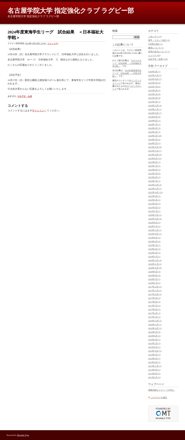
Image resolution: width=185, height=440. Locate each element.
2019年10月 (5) (155, 234)
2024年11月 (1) (154, 109)
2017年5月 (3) (154, 305)
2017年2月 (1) (154, 313)
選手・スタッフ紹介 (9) (159, 40)
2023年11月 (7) (154, 151)
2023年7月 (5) (154, 166)
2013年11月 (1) (154, 366)
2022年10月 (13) (155, 192)
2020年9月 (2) (154, 222)
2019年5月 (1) (154, 245)
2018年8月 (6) (154, 275)
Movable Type (23, 435)
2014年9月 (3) (154, 355)
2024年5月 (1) (154, 132)
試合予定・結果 (25, 96)
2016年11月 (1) (154, 324)
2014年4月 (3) (154, 362)
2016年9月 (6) (154, 332)
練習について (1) (156, 48)
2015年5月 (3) (154, 343)
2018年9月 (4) (154, 271)
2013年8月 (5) (154, 373)
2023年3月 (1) (154, 181)
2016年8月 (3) (154, 336)
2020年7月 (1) (154, 226)
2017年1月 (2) (154, 317)
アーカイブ (160, 66)
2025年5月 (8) (154, 94)
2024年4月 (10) (155, 136)
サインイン (38, 110)
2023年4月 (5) (154, 177)
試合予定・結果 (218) (158, 59)
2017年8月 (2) (154, 302)
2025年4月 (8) (154, 98)
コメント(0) (52, 43)
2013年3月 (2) (154, 377)
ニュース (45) (154, 55)
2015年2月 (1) (154, 347)
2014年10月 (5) (155, 351)
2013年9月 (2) (154, 370)
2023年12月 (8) (155, 147)
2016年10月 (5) (155, 328)
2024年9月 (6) (154, 117)
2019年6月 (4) (154, 241)
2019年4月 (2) (154, 249)
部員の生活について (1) (159, 51)
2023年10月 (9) (155, 154)
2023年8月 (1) (154, 162)
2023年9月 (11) (154, 158)
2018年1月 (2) (154, 283)
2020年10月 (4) (155, 219)
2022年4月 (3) (154, 204)
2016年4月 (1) (154, 339)
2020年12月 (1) (155, 215)
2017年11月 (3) (154, 290)
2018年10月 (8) (155, 268)
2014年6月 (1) (154, 358)
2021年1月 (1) (154, 211)
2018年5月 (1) (154, 279)
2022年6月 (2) (154, 200)
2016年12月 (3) (155, 321)
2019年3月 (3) (154, 253)
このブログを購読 (158, 397)
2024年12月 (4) (155, 105)
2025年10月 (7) (155, 79)
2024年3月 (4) (154, 139)
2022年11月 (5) (154, 188)
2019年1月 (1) (154, 256)
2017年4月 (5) (154, 309)
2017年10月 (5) (155, 294)
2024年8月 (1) (154, 120)
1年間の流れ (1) (155, 44)
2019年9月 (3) (154, 238)
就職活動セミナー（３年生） (161, 390)
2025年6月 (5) (154, 90)
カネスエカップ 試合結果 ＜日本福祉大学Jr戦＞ (126, 63)
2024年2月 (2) (154, 143)
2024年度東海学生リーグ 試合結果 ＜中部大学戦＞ (126, 73)
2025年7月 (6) (154, 87)
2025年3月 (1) (154, 102)
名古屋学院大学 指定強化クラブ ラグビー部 (71, 10)
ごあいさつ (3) (155, 36)
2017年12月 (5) (155, 287)
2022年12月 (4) (155, 185)
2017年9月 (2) (154, 298)
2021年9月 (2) (154, 207)
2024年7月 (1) (154, 124)
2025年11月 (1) (154, 75)
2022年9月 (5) (154, 196)
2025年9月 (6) (154, 83)
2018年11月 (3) (154, 264)
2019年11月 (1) (154, 230)
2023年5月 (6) (154, 173)
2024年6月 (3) (154, 128)
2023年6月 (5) (154, 170)
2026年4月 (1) (154, 71)
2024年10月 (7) (155, 113)
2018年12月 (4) (155, 260)
